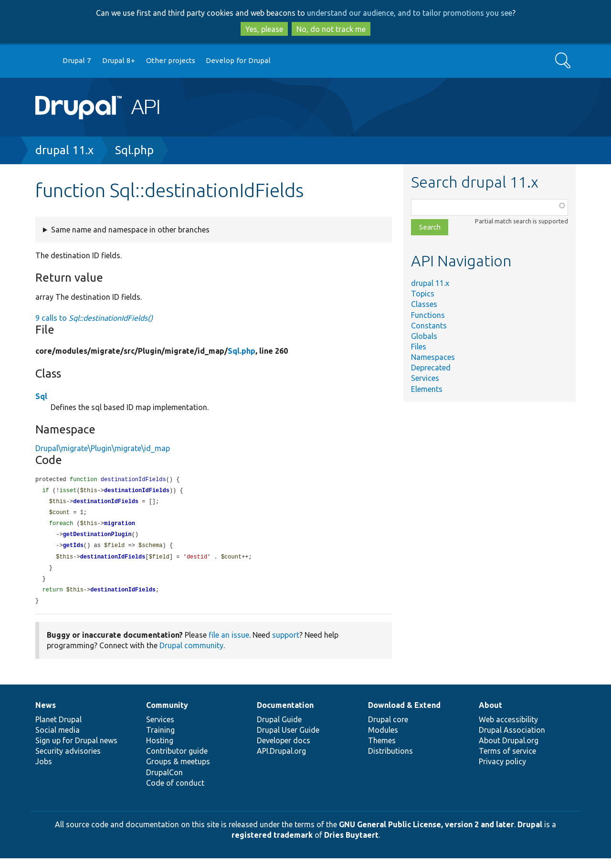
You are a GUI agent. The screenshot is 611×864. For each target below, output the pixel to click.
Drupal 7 (77, 60)
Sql (41, 396)
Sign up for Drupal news (76, 746)
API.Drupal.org (281, 756)
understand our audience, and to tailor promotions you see (409, 13)
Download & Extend (404, 710)
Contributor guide (177, 756)
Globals (424, 336)
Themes (382, 746)
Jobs (43, 767)
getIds (73, 549)
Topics (422, 293)
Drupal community (191, 651)
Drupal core (388, 725)
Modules (383, 735)
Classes (424, 304)
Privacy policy (502, 767)
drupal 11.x (64, 150)
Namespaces (433, 357)
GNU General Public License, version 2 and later (426, 830)
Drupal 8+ (118, 60)
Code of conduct (175, 788)
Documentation (285, 710)
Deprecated (431, 367)
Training (160, 735)
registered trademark (272, 840)
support (285, 640)
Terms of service (507, 756)
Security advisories (68, 756)
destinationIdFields (136, 491)
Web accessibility (508, 725)
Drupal (529, 830)
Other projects (170, 60)
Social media (57, 735)
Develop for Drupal (238, 60)
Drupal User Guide (288, 735)
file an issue (229, 640)
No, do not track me (331, 29)
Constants (429, 325)
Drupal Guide (279, 725)
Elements (426, 389)
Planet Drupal (58, 725)
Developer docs (283, 746)
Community (167, 710)
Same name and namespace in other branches (130, 229)
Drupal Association (512, 735)
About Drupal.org (508, 746)
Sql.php (134, 150)
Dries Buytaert (351, 840)
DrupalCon (164, 778)
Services (425, 378)
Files (418, 346)
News (45, 710)
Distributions (390, 756)
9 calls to (94, 318)
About (490, 710)
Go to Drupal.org (44, 60)
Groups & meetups (178, 767)
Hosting (159, 746)
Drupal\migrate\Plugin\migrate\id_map (102, 448)
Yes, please (264, 29)
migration (119, 526)
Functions (428, 315)
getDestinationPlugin (97, 537)
